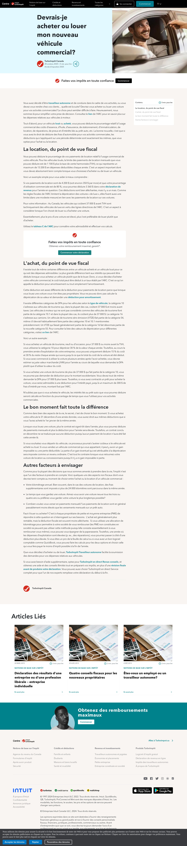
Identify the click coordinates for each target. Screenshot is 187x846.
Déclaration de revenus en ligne (151, 758)
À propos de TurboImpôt (147, 766)
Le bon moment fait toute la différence (151, 116)
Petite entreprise (102, 762)
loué (57, 123)
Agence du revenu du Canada (27, 754)
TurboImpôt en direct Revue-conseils (99, 561)
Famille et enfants (62, 754)
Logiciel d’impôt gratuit (147, 754)
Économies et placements (107, 758)
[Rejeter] (35, 842)
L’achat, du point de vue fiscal (148, 112)
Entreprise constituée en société (110, 766)
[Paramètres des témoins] (58, 842)
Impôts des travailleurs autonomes (152, 762)
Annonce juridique (21, 803)
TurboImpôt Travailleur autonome (83, 552)
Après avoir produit (22, 762)
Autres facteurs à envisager (146, 120)
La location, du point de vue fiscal (149, 108)
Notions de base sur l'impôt (37, 3)
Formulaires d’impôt (22, 758)
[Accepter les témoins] (14, 842)
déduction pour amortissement (84, 297)
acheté (67, 123)
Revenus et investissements (78, 3)
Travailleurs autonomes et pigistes (111, 754)
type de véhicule (99, 303)
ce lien (45, 332)
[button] (171, 4)
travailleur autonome (59, 103)
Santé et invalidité (62, 766)
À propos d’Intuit (21, 796)
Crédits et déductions (57, 3)
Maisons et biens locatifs (65, 762)
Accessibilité (19, 807)
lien (90, 114)
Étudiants (58, 758)
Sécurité (17, 766)
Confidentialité (20, 800)
